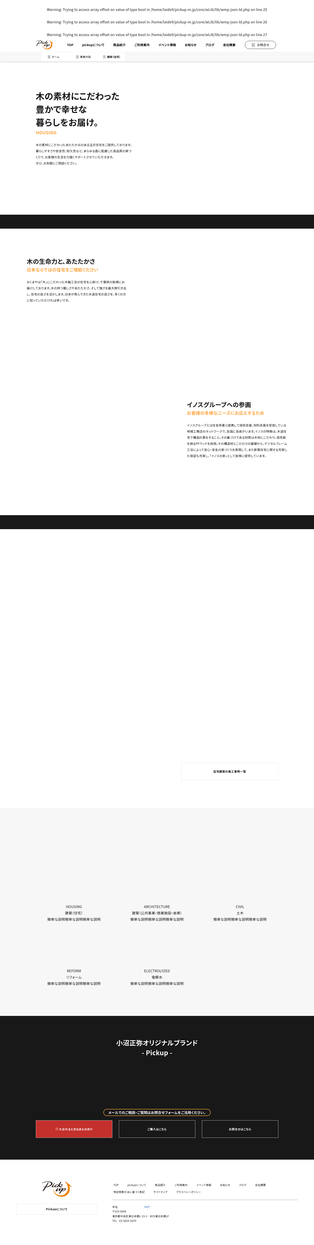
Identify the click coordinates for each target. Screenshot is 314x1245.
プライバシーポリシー (188, 1192)
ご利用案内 (142, 45)
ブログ (209, 45)
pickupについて (93, 45)
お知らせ (191, 45)
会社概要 (229, 45)
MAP (147, 1207)
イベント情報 (167, 45)
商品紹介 (119, 45)
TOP (70, 45)
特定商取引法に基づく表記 (129, 1192)
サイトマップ (160, 1192)
